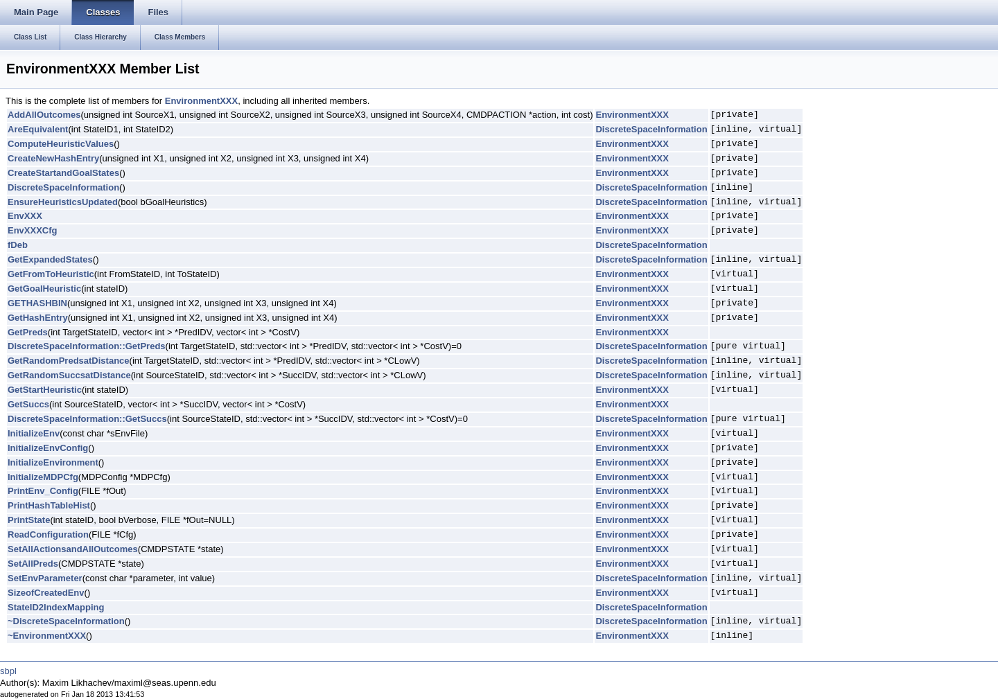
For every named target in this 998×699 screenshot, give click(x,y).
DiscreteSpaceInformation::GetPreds (87, 346)
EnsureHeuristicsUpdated (63, 202)
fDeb (18, 245)
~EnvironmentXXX (47, 635)
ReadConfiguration (48, 534)
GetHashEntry (38, 317)
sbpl (8, 671)
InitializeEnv (34, 433)
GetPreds (28, 332)
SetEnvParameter (45, 578)
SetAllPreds (33, 563)
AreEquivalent (38, 129)
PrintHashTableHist (49, 505)
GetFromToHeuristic (51, 274)
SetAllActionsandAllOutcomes (73, 549)
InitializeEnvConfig (48, 448)
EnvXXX (25, 216)
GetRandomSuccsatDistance (69, 375)
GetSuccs (28, 404)
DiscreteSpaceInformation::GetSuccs (87, 419)
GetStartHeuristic (45, 389)
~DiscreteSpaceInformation (66, 621)
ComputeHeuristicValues (61, 144)
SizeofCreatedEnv (46, 592)
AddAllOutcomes (44, 114)
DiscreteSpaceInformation (651, 129)
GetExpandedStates (50, 259)
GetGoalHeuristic (44, 288)
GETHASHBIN (37, 303)
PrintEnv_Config (43, 491)
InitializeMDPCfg (43, 477)
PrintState (29, 520)
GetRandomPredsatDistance (69, 360)
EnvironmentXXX (201, 101)
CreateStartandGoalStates (63, 173)
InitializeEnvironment (53, 462)
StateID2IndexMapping (56, 607)
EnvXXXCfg (33, 230)
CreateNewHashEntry (53, 158)
